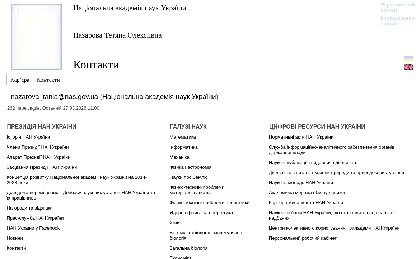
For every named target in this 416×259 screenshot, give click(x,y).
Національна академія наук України (129, 8)
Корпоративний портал (394, 20)
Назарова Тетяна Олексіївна (117, 35)
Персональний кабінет (394, 7)
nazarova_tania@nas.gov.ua (54, 96)
